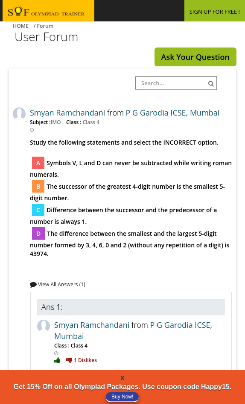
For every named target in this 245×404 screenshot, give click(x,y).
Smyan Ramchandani (68, 112)
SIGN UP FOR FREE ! (215, 11)
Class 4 (90, 122)
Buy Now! (122, 397)
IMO (56, 122)
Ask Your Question (195, 57)
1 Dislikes (81, 359)
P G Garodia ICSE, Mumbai (173, 112)
